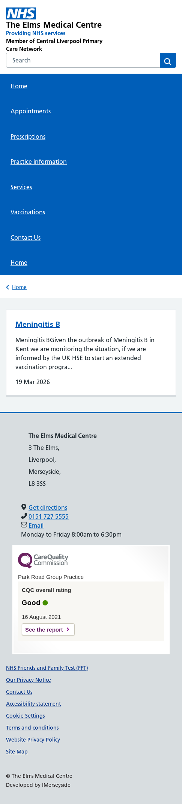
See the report (44, 629)
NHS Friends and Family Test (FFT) (47, 668)
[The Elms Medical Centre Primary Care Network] (57, 30)
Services (21, 187)
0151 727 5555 (49, 516)
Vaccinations (28, 212)
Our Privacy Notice (28, 679)
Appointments (31, 111)
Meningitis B (37, 324)
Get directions (48, 507)
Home (19, 86)
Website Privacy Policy (33, 739)
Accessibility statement (33, 703)
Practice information (39, 161)
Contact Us (26, 237)
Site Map (17, 751)
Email (36, 525)
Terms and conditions (32, 727)
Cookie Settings (25, 715)
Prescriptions (28, 136)
